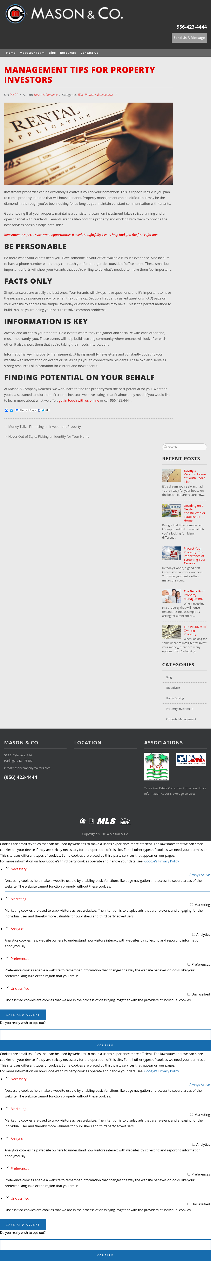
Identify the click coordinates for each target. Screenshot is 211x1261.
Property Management (99, 95)
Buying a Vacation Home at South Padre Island (195, 476)
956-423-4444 (192, 27)
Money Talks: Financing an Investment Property (44, 426)
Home (10, 53)
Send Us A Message (189, 37)
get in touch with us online (79, 400)
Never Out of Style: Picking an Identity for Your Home (48, 436)
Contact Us (89, 53)
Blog (52, 53)
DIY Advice (173, 688)
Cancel (105, 1035)
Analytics (17, 929)
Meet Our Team (32, 53)
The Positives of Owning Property (195, 630)
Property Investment (179, 709)
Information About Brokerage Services (169, 794)
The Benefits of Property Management (194, 594)
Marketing (18, 899)
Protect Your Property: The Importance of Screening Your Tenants (194, 555)
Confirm (105, 1045)
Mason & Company (45, 95)
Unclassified (20, 988)
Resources (68, 53)
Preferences (20, 959)
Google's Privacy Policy (161, 861)
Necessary (18, 869)
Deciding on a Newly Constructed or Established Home (194, 513)
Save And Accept (23, 1015)
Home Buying (175, 698)
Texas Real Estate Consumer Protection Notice (175, 788)
